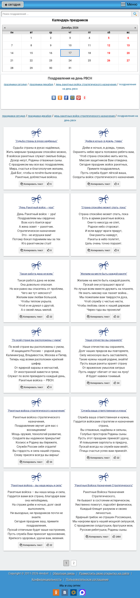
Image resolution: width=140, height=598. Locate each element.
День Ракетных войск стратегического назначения (86, 84)
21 (11, 60)
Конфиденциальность (47, 579)
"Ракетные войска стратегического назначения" (36, 410)
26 (108, 60)
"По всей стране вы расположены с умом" (36, 340)
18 (89, 53)
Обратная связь (64, 573)
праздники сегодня (15, 84)
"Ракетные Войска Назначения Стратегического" (103, 485)
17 (70, 52)
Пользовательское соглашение (87, 579)
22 (31, 60)
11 (89, 45)
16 (50, 53)
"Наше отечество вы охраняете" (103, 340)
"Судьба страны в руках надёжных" (36, 141)
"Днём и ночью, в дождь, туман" (103, 141)
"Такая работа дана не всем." (36, 273)
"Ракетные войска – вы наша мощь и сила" (36, 485)
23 (50, 60)
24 (70, 60)
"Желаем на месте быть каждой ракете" (103, 273)
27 (128, 60)
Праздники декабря (41, 84)
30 (50, 68)
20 (128, 53)
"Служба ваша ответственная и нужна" (104, 410)
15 (31, 53)
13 (128, 45)
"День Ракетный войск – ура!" (36, 207)
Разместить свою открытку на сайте (104, 573)
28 (11, 68)
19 (108, 53)
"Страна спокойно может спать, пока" (103, 207)
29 (31, 68)
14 (11, 53)
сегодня (12, 4)
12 (108, 45)
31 (70, 68)
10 (70, 45)
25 (89, 60)
